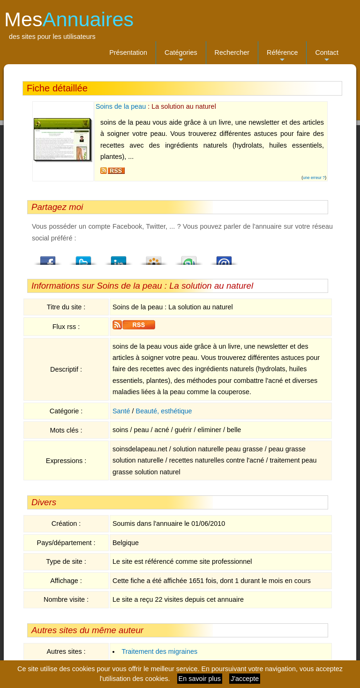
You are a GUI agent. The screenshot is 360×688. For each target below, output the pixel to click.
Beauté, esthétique (164, 411)
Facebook (48, 258)
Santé (121, 411)
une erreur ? (314, 177)
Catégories (181, 56)
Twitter (83, 258)
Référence (282, 56)
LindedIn (118, 258)
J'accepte (245, 678)
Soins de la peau (121, 106)
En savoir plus (200, 678)
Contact (326, 56)
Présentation (128, 52)
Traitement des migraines (159, 651)
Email (224, 258)
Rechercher (232, 52)
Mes (69, 19)
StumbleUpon (188, 258)
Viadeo (153, 258)
